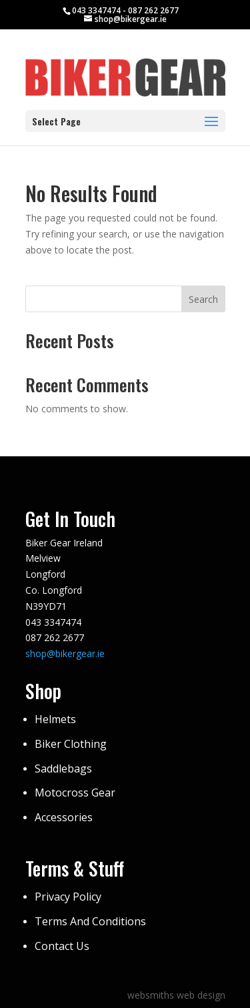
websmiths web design (176, 995)
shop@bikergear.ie (65, 653)
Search (203, 299)
